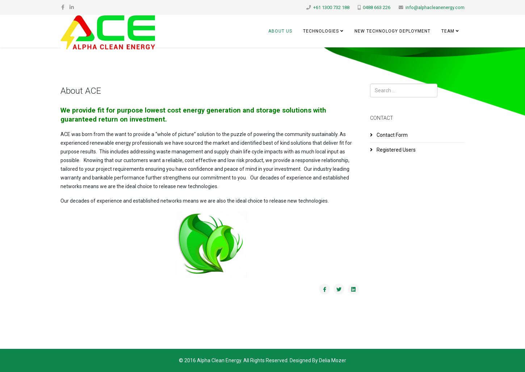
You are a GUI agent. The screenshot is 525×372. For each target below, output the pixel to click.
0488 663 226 (376, 7)
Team (447, 31)
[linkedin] (72, 7)
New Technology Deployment (392, 31)
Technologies (321, 31)
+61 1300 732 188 (331, 7)
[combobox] (403, 90)
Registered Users (395, 150)
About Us (280, 31)
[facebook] (62, 7)
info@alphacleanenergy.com (435, 7)
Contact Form (391, 135)
